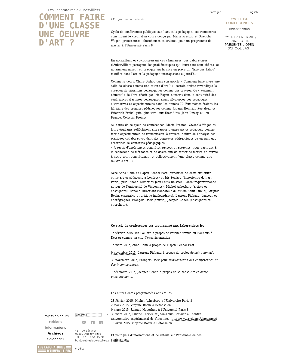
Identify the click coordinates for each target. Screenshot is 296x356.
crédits (79, 348)
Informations (55, 327)
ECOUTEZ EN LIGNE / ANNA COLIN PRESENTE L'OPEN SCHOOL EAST (239, 42)
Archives (55, 333)
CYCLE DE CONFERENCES (239, 21)
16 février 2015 (122, 233)
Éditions (55, 322)
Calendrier (55, 339)
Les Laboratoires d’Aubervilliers (74, 10)
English (253, 12)
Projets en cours (56, 316)
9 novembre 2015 (123, 252)
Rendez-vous (239, 29)
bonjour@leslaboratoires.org (93, 340)
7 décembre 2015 (123, 272)
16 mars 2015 (120, 245)
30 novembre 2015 (124, 260)
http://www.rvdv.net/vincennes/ (194, 318)
